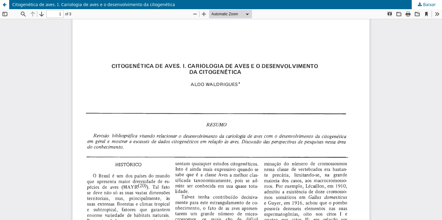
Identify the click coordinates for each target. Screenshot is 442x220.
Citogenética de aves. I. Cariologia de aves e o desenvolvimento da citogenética (93, 4)
